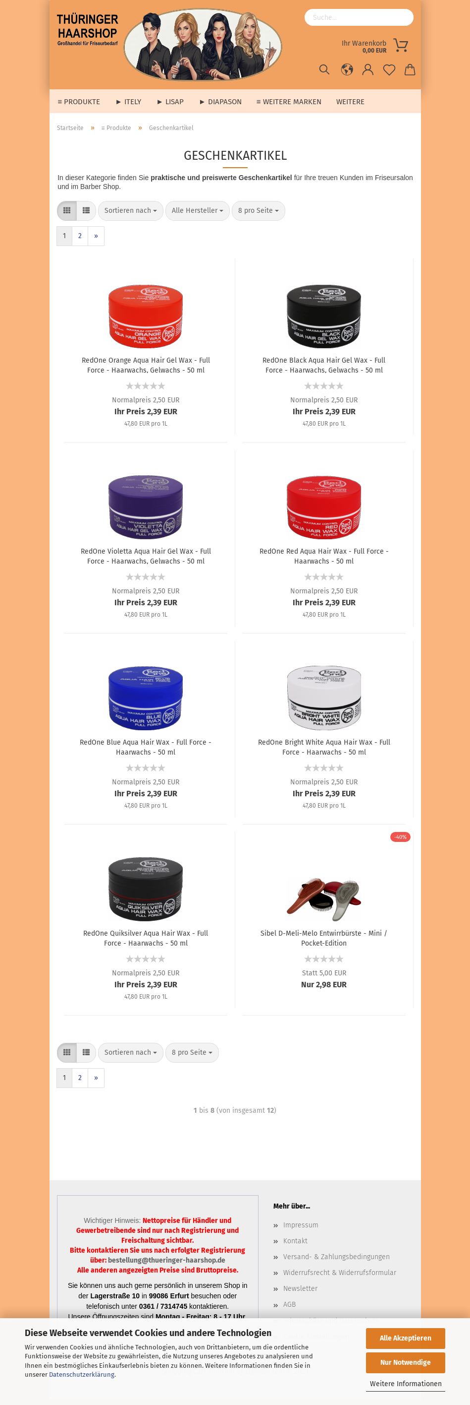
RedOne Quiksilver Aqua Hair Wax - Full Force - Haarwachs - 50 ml (145, 943)
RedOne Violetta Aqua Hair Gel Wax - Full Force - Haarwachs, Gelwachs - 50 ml (146, 561)
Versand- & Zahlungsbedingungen (336, 1263)
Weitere (350, 101)
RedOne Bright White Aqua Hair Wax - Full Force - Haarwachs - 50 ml (324, 752)
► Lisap (170, 101)
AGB (289, 1310)
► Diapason (220, 101)
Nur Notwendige (405, 1362)
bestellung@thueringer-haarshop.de (166, 1266)
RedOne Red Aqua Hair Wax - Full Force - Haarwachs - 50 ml (324, 561)
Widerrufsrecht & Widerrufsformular (339, 1279)
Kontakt (295, 1247)
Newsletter (300, 1294)
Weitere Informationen (406, 1384)
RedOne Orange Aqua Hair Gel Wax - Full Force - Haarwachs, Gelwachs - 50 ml (146, 370)
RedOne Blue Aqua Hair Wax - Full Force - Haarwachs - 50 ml (145, 752)
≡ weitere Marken (289, 101)
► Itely (128, 101)
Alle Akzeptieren (405, 1338)
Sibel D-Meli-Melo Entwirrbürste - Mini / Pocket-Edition (324, 943)
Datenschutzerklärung (81, 1374)
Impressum (300, 1231)
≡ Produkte (79, 101)
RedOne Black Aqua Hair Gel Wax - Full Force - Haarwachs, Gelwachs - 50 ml (323, 370)
